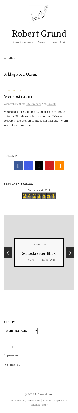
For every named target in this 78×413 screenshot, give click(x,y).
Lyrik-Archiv (12, 90)
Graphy (57, 400)
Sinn (39, 253)
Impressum (11, 355)
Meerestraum (18, 96)
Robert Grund (39, 34)
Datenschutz (12, 365)
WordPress (34, 400)
